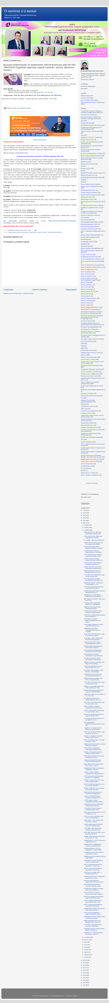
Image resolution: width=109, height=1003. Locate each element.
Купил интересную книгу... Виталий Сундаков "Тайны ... (94, 740)
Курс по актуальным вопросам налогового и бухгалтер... (93, 865)
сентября (87, 937)
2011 (84, 982)
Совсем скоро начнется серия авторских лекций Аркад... (93, 611)
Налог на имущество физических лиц (92, 267)
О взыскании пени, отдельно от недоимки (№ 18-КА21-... (93, 536)
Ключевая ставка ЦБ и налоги (89, 229)
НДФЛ (82, 348)
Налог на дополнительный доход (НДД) (92, 261)
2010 (84, 985)
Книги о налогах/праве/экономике (91, 235)
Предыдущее (71, 290)
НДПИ (82, 343)
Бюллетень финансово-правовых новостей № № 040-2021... (94, 897)
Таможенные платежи (87, 423)
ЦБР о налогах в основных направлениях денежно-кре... (93, 707)
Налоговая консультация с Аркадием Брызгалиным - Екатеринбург (92, 312)
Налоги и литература (87, 289)
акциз (82, 120)
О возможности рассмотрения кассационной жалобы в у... (93, 674)
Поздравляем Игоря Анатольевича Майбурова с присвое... (94, 768)
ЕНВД (82, 179)
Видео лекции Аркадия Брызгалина (91, 155)
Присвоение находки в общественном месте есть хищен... (92, 620)
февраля (87, 954)
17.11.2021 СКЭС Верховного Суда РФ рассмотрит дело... (94, 575)
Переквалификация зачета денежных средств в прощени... (94, 547)
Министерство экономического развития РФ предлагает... (93, 792)
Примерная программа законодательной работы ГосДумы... (92, 630)
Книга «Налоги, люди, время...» (90, 100)
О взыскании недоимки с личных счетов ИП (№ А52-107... (93, 625)
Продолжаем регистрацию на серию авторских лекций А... (94, 744)
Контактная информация (88, 86)
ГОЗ (82, 166)
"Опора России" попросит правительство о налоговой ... (93, 551)
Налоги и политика (86, 300)
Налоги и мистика (86, 293)
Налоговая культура (87, 321)
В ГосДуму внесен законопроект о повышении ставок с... (94, 853)
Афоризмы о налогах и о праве (90, 137)
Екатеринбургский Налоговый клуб (91, 177)
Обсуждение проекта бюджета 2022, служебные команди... (94, 917)
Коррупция (84, 244)
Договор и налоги (86, 168)
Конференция (85, 239)
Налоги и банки (85, 282)
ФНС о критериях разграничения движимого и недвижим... (93, 776)
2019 (84, 962)
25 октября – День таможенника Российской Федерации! (93, 638)
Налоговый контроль (87, 341)
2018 (84, 965)
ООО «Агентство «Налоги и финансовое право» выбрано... (94, 893)
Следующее (8, 290)
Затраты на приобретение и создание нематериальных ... (93, 796)
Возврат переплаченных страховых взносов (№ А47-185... (94, 837)
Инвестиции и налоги (87, 199)
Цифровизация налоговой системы (91, 459)
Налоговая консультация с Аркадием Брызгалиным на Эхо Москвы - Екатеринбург (92, 317)
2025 (84, 513)
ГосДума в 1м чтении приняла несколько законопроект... (93, 728)
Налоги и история (86, 287)
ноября (86, 527)
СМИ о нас (84, 408)
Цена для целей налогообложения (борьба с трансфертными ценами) (91, 456)
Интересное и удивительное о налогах (92, 207)
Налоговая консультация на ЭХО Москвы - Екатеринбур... (93, 670)
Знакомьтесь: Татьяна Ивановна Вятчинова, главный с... (93, 933)
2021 (84, 523)
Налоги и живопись (86, 284)
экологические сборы (87, 463)
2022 (84, 520)
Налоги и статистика (87, 276)
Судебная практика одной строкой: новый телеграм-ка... (94, 929)
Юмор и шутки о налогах (88, 472)
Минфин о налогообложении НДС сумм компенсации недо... (94, 687)
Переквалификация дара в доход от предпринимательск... (94, 591)
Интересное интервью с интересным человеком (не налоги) (91, 212)
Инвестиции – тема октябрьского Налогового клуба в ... (93, 820)
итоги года (84, 217)
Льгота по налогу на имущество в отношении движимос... (94, 817)
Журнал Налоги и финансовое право (92, 186)
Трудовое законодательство (89, 427)
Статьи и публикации (87, 98)
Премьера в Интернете (87, 393)
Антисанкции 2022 (86, 123)
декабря (86, 525)
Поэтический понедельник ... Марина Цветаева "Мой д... (92, 913)
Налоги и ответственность (88, 298)
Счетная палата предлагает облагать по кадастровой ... (93, 603)
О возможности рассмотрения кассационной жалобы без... (93, 650)
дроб (82, 170)
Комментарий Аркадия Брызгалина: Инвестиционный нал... (94, 909)
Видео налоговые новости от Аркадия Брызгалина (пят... (92, 571)
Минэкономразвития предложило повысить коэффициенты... (94, 691)
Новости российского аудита (89, 357)
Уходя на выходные (86, 442)
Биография (84, 88)
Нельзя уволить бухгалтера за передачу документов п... (93, 563)
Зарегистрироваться (40, 140)
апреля (86, 949)
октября (86, 530)
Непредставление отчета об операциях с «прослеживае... (93, 849)
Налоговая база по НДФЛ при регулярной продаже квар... (93, 532)
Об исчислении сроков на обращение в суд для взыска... (93, 654)
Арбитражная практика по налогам (91, 125)
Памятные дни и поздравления (90, 374)
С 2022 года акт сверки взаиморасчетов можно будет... (94, 800)
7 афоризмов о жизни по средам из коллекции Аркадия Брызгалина (91, 111)
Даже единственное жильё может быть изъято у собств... (94, 764)
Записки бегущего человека (89, 192)
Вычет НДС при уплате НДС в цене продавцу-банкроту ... (94, 833)
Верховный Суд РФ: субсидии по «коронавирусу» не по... (93, 583)
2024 (84, 515)
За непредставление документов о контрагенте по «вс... (94, 719)
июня (86, 944)
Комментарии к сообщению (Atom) (23, 293)
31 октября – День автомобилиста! (94, 540)
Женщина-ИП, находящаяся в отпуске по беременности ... (93, 845)
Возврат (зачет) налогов (88, 164)
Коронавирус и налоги (87, 241)
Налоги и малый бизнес (88, 291)
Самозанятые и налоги (87, 406)
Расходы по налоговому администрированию (88, 401)
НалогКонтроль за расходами (89, 309)
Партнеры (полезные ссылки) (89, 376)
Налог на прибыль (86, 271)
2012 (84, 980)
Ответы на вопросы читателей (90, 371)
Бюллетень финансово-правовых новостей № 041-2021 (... (94, 715)
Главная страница (39, 290)
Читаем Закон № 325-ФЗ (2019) (90, 461)
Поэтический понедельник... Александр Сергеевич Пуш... (93, 748)
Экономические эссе (87, 466)
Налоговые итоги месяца (88, 329)
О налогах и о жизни (20, 11)
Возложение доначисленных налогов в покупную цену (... (93, 885)
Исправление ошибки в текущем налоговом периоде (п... (93, 889)
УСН (82, 439)
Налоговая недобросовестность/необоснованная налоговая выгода (91, 323)
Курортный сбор (85, 246)
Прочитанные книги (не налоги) (90, 395)
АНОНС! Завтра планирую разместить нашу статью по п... (94, 559)
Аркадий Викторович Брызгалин (93, 71)
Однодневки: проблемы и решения (91, 369)
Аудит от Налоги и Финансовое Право (92, 131)
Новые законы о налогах (88, 359)
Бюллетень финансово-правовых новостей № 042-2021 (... (94, 587)
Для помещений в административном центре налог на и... (94, 724)
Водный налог (85, 161)
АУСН (82, 135)
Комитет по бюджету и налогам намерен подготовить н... (93, 736)
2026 (84, 510)
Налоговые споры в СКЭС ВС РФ (90, 339)
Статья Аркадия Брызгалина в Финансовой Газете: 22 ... (93, 666)
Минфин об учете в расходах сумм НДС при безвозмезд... (94, 662)
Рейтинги (83, 404)
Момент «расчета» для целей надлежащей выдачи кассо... (93, 567)
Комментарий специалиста (89, 237)
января (86, 957)
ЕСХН (82, 182)
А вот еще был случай (87, 114)
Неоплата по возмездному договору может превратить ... (94, 615)
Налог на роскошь (86, 274)
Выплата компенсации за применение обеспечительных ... (94, 881)
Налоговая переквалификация (90, 327)
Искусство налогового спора (89, 215)
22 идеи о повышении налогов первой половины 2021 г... (93, 752)
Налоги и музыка (86, 296)
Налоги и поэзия (85, 302)
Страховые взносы (86, 413)
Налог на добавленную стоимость (91, 259)
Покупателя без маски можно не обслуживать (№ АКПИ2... (93, 543)
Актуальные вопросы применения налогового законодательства (91, 117)
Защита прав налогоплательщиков (18, 232)
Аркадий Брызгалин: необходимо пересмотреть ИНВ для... (93, 804)
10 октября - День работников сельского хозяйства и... (93, 925)
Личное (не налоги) (86, 254)
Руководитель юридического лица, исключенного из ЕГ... (94, 756)
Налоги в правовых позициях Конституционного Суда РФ (89, 279)
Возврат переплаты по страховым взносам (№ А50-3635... (94, 788)
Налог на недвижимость (88, 269)
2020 (84, 960)
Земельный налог (86, 197)
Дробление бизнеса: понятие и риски (92, 173)
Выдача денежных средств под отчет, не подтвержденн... (93, 679)
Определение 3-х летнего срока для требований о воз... (94, 841)
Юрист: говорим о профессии (89, 475)
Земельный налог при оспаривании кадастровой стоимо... (94, 877)
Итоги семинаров (86, 219)
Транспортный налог (87, 425)
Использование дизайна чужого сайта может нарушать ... (93, 646)
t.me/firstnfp (53, 98)
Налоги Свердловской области (90, 307)
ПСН (82, 398)
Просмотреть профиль (87, 79)
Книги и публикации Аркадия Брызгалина (93, 231)
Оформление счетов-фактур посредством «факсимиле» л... (94, 595)
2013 (84, 977)
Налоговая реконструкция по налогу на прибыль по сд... (94, 812)
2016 (84, 970)
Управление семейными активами (91, 437)
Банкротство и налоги (87, 139)
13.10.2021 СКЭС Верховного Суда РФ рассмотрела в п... (94, 732)
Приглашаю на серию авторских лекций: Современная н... (93, 861)
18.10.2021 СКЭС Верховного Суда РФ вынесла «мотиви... (94, 634)
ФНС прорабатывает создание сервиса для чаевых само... (93, 555)
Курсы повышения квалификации (90, 248)
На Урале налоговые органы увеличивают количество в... (93, 658)
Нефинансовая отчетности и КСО (91, 352)
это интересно (85, 468)
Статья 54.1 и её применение (89, 411)
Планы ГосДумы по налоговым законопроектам (90, 382)
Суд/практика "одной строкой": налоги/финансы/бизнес (45, 232)
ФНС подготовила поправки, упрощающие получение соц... (93, 579)
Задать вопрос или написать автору (17, 108)
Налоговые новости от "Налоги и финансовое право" (90, 332)
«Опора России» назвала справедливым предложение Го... (94, 772)
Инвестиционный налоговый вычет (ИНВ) (93, 201)
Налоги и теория (86, 305)
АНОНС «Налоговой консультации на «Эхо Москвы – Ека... (94, 711)
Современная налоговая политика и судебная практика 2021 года (40, 156)
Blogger (75, 996)
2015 (84, 972)
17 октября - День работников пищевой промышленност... (93, 829)
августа (86, 939)
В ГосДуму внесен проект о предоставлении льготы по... (93, 699)
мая (85, 947)
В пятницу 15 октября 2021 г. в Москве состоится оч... (93, 873)
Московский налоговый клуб (89, 256)
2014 (84, 975)
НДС (82, 346)
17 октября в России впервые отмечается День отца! (92, 808)
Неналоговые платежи (87, 350)
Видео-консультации (87, 95)
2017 (84, 967)
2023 (84, 518)
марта (86, 952)
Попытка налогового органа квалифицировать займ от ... (93, 642)
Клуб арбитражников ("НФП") (89, 224)
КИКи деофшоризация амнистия (90, 222)
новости (83, 355)
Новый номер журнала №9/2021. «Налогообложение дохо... (93, 825)
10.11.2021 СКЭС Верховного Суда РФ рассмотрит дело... (94, 703)
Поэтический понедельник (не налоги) (92, 386)
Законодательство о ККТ (88, 190)
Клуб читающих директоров (89, 226)
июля (86, 942)
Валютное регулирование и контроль (92, 153)
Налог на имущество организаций (91, 265)
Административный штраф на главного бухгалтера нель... (93, 760)
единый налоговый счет (88, 175)
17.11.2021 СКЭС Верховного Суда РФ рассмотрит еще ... (94, 682)
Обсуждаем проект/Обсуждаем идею (92, 365)
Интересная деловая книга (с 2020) (91, 205)
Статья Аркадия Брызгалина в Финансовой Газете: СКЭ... (93, 901)
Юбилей (83, 470)
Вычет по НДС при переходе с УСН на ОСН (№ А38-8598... (94, 784)
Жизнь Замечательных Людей (89, 184)
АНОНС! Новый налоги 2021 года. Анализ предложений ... (94, 780)
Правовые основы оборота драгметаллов (93, 389)
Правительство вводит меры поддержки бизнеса (92, 607)
